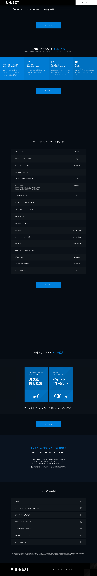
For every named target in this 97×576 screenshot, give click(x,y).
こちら (34, 189)
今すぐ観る (85, 2)
